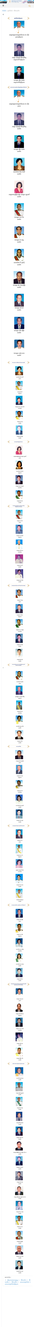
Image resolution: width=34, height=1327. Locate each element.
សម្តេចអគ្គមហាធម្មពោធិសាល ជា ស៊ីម (19, 35)
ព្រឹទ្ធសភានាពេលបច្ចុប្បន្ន (11, 1280)
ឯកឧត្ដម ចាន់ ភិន (19, 217)
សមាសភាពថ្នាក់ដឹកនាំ (23, 1282)
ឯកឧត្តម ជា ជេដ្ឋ (19, 240)
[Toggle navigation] (3, 5)
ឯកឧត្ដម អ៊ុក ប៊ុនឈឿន (19, 285)
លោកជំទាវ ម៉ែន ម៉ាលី (19, 172)
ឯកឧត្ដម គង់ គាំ (19, 308)
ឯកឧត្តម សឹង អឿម (19, 331)
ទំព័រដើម (4, 11)
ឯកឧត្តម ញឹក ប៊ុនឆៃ (19, 80)
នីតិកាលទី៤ (22, 1280)
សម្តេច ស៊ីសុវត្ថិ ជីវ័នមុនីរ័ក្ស (19, 58)
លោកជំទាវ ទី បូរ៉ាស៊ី (19, 263)
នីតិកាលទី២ (13, 1282)
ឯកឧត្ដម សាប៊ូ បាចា (19, 353)
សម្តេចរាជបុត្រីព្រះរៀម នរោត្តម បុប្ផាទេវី (19, 195)
